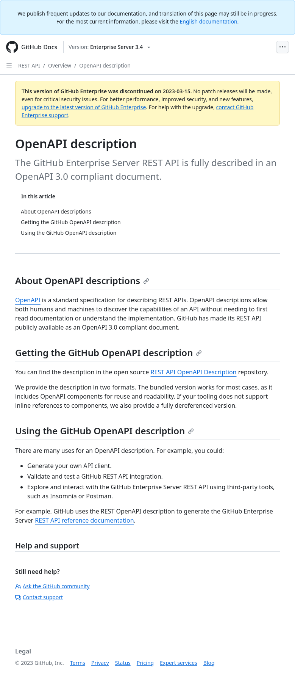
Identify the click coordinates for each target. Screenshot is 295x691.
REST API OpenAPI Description (193, 372)
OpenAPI (28, 300)
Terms (77, 662)
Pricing (145, 662)
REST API (29, 65)
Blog (209, 662)
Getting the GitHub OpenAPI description (108, 352)
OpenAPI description (105, 65)
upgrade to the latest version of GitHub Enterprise (84, 107)
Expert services (178, 662)
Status (123, 662)
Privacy (100, 662)
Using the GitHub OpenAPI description (104, 430)
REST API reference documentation (84, 520)
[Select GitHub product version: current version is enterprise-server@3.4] (109, 47)
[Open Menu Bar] (282, 47)
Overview (59, 65)
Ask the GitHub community (52, 586)
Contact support (39, 597)
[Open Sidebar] (9, 65)
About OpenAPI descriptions (82, 280)
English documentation (208, 21)
